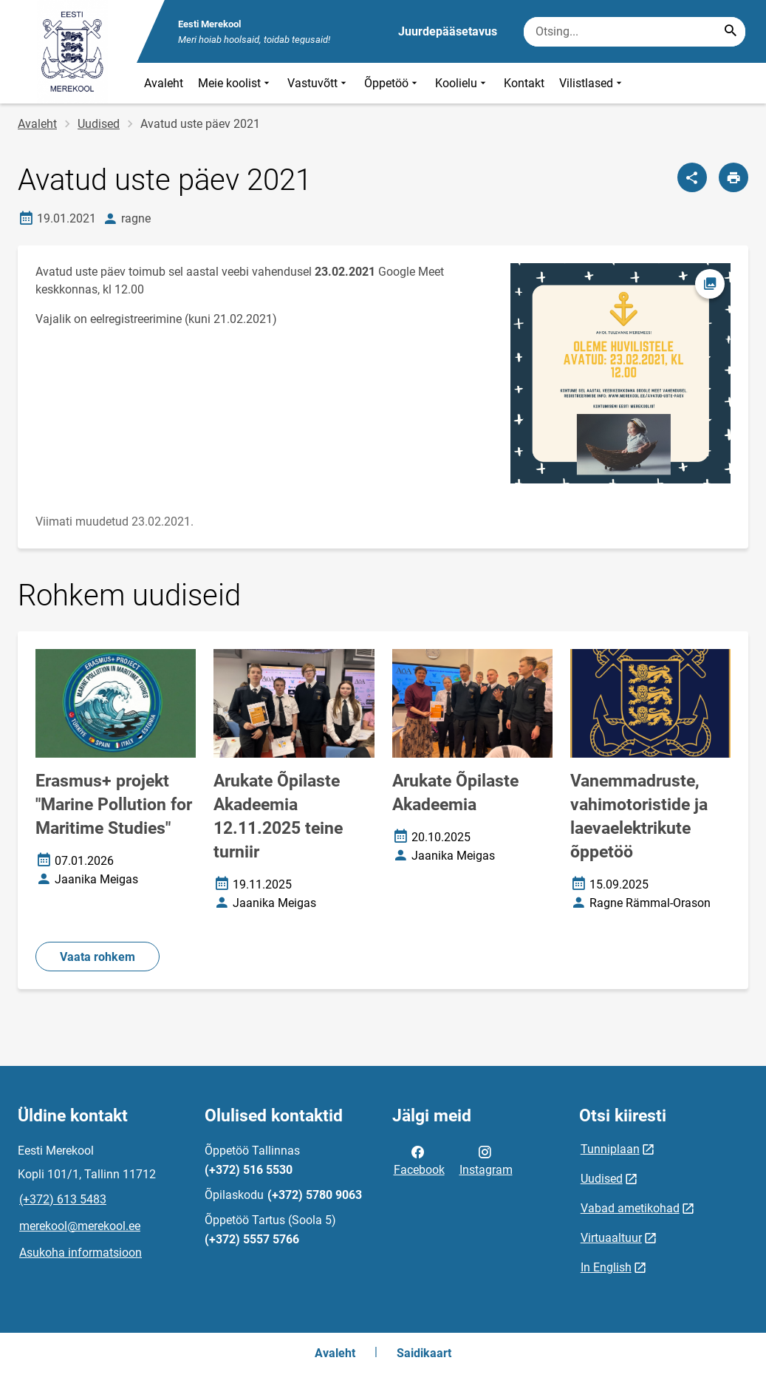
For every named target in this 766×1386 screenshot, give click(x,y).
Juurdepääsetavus (447, 31)
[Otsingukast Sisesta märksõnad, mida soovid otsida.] (634, 32)
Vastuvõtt (318, 83)
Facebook (419, 1160)
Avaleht (163, 83)
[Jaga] (692, 177)
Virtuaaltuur (611, 1238)
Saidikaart (424, 1353)
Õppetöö (392, 83)
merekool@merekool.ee (79, 1226)
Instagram (486, 1160)
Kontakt (524, 83)
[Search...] (730, 31)
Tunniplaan (610, 1149)
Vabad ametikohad (630, 1208)
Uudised (99, 124)
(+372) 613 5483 (62, 1199)
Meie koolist (235, 83)
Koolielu (462, 83)
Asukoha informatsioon (80, 1253)
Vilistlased (592, 83)
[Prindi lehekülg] (733, 177)
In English (606, 1267)
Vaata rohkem (97, 957)
